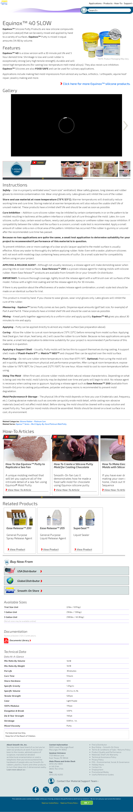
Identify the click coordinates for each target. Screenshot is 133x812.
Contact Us (97, 767)
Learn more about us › (16, 769)
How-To (118, 3)
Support (128, 3)
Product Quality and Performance (106, 752)
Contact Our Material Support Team (73, 781)
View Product (16, 549)
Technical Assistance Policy (104, 757)
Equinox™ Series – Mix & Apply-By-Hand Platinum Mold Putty (41, 424)
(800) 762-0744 (56, 769)
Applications (96, 3)
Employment (97, 769)
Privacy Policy (98, 759)
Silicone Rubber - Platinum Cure (33, 421)
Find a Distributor (99, 744)
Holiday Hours (98, 764)
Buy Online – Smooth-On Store (105, 747)
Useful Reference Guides (103, 774)
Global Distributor (29, 580)
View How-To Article (18, 489)
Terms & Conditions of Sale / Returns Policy (111, 749)
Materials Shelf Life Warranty (105, 754)
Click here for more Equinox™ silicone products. (96, 83)
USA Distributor (29, 570)
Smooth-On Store (29, 590)
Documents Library (20, 639)
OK (88, 808)
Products (108, 3)
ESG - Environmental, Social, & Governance (110, 762)
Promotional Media (100, 772)
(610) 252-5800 (56, 764)
